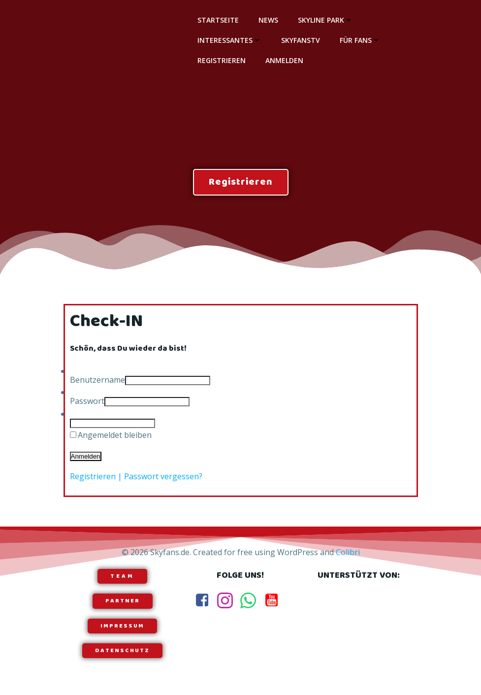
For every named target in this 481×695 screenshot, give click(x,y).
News (268, 20)
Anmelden (284, 60)
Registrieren (221, 60)
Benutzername (97, 379)
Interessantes (229, 40)
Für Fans (360, 40)
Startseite (218, 20)
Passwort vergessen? (163, 476)
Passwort (87, 401)
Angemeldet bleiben (115, 435)
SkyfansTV (300, 40)
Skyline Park (325, 20)
